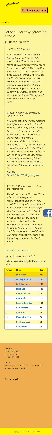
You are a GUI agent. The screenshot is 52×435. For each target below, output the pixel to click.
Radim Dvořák (23, 293)
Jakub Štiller (21, 289)
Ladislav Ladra (23, 284)
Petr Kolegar (22, 307)
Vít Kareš (20, 312)
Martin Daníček (23, 317)
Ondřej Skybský (23, 279)
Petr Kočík (21, 298)
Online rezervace (34, 10)
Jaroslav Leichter (24, 303)
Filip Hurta (21, 274)
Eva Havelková (23, 322)
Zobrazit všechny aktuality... (16, 250)
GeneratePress (34, 431)
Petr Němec (21, 326)
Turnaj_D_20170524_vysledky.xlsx (23, 175)
